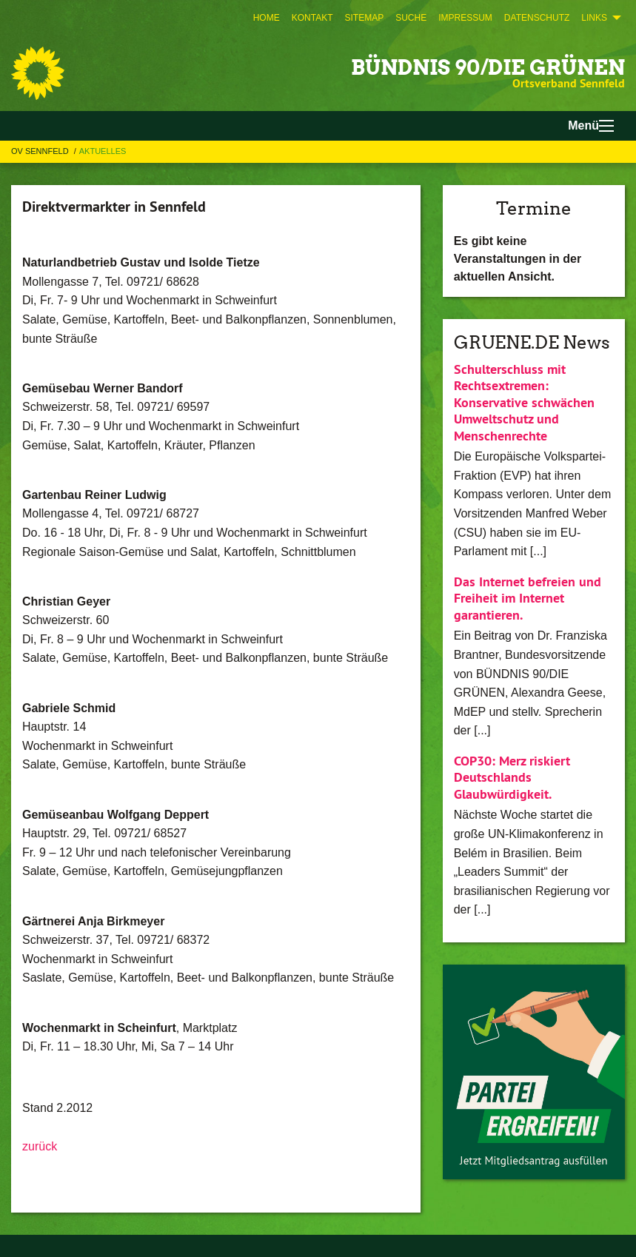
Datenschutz (536, 18)
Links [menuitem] (594, 18)
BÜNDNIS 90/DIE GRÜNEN (488, 67)
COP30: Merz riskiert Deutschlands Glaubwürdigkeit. (512, 777)
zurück (39, 1146)
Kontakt (312, 18)
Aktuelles (103, 151)
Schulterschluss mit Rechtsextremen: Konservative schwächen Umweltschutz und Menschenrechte (524, 402)
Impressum (465, 18)
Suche (410, 18)
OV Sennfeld (41, 151)
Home (266, 18)
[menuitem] (266, 18)
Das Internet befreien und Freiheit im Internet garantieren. (527, 598)
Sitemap (364, 18)
